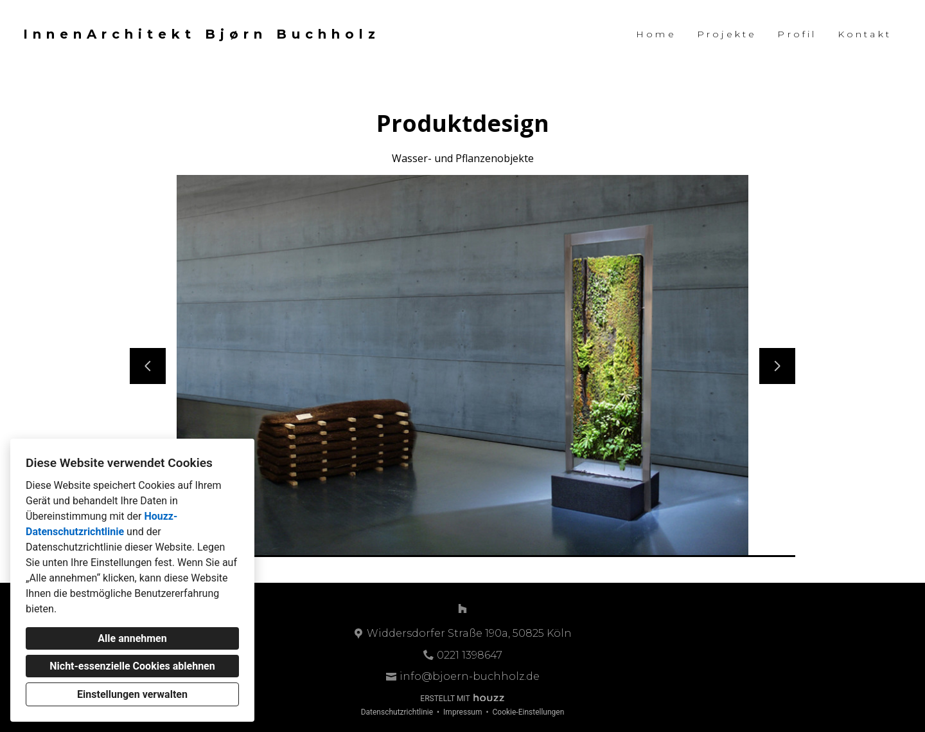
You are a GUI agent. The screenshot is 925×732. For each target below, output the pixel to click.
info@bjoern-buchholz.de (470, 676)
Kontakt (865, 34)
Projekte (727, 34)
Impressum (462, 712)
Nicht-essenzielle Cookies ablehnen (132, 666)
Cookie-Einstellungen (528, 712)
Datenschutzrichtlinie (397, 712)
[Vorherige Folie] (148, 366)
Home (656, 34)
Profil (796, 34)
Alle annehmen (132, 638)
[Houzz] (462, 608)
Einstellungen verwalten (132, 694)
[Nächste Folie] (777, 366)
